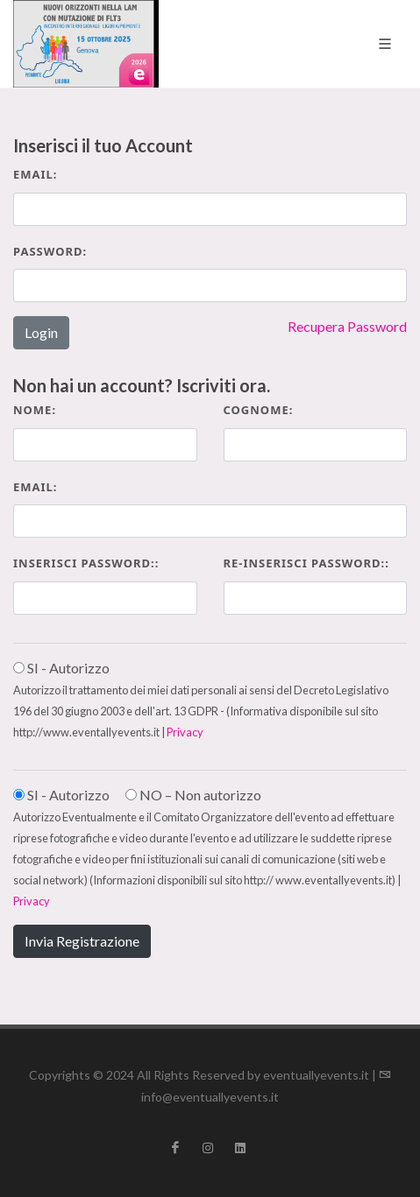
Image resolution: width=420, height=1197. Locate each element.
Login (41, 332)
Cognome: (259, 410)
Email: (35, 174)
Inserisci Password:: (86, 563)
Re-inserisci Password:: (306, 563)
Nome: (34, 410)
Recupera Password (347, 326)
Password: (50, 251)
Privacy (185, 732)
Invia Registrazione (82, 941)
